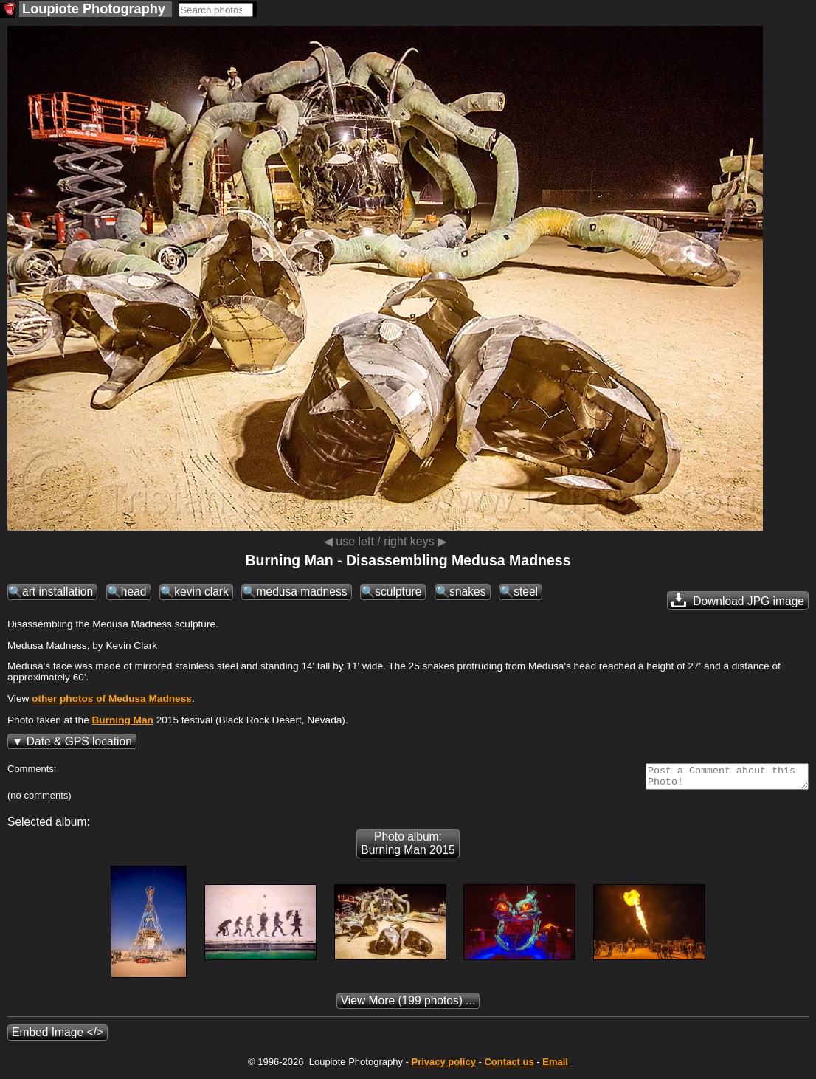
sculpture (398, 591)
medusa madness (301, 591)
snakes (467, 591)
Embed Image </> (57, 1036)
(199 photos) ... (408, 1005)
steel (526, 591)
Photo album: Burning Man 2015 (407, 848)
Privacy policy (443, 1066)
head (134, 591)
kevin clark (201, 591)
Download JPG (737, 600)
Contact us (508, 1066)
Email (555, 1066)
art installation (57, 591)
